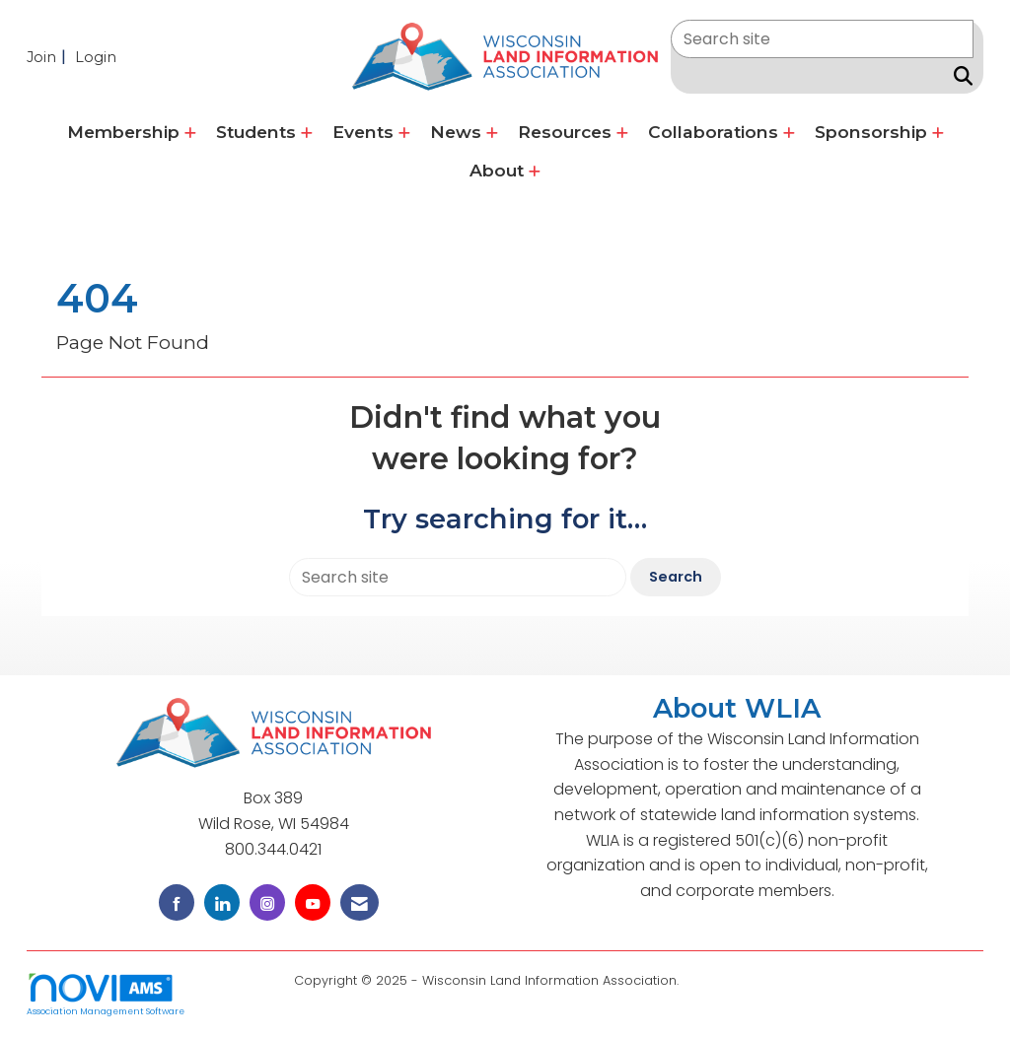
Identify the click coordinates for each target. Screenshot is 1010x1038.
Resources (567, 131)
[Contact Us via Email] (359, 902)
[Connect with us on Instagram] (267, 902)
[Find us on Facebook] (176, 902)
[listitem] (49, 56)
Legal (700, 980)
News (458, 131)
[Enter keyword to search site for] (822, 39)
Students (258, 131)
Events (365, 131)
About (499, 170)
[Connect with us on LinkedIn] (222, 902)
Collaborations (715, 131)
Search (675, 577)
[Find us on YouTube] (312, 902)
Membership (125, 131)
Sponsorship (873, 131)
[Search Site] (959, 76)
